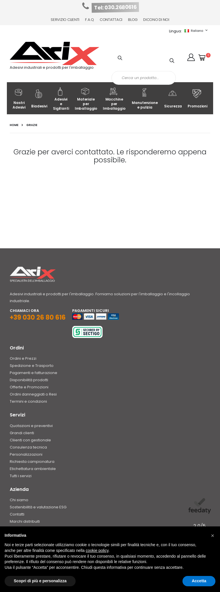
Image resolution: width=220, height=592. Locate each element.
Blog (133, 19)
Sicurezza (173, 99)
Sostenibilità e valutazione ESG (38, 507)
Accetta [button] (199, 581)
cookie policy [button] (97, 550)
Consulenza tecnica (28, 447)
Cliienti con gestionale (30, 440)
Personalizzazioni (26, 454)
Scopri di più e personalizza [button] (40, 581)
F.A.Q (89, 19)
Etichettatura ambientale (33, 468)
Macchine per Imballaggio (114, 99)
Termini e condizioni (28, 401)
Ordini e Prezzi (23, 358)
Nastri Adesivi (19, 99)
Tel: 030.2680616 (115, 7)
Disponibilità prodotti (29, 380)
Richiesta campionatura (32, 461)
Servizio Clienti (65, 19)
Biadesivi (39, 99)
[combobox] (143, 78)
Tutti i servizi (21, 476)
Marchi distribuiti (25, 521)
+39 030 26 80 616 (38, 317)
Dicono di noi (156, 19)
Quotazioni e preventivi (31, 425)
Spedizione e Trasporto (32, 365)
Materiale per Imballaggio (86, 99)
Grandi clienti (22, 433)
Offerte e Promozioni (29, 387)
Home (14, 125)
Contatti (17, 514)
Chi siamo (19, 500)
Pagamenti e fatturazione (33, 372)
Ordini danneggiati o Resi (33, 394)
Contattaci (111, 19)
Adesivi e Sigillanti (61, 99)
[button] (191, 57)
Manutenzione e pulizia (145, 99)
